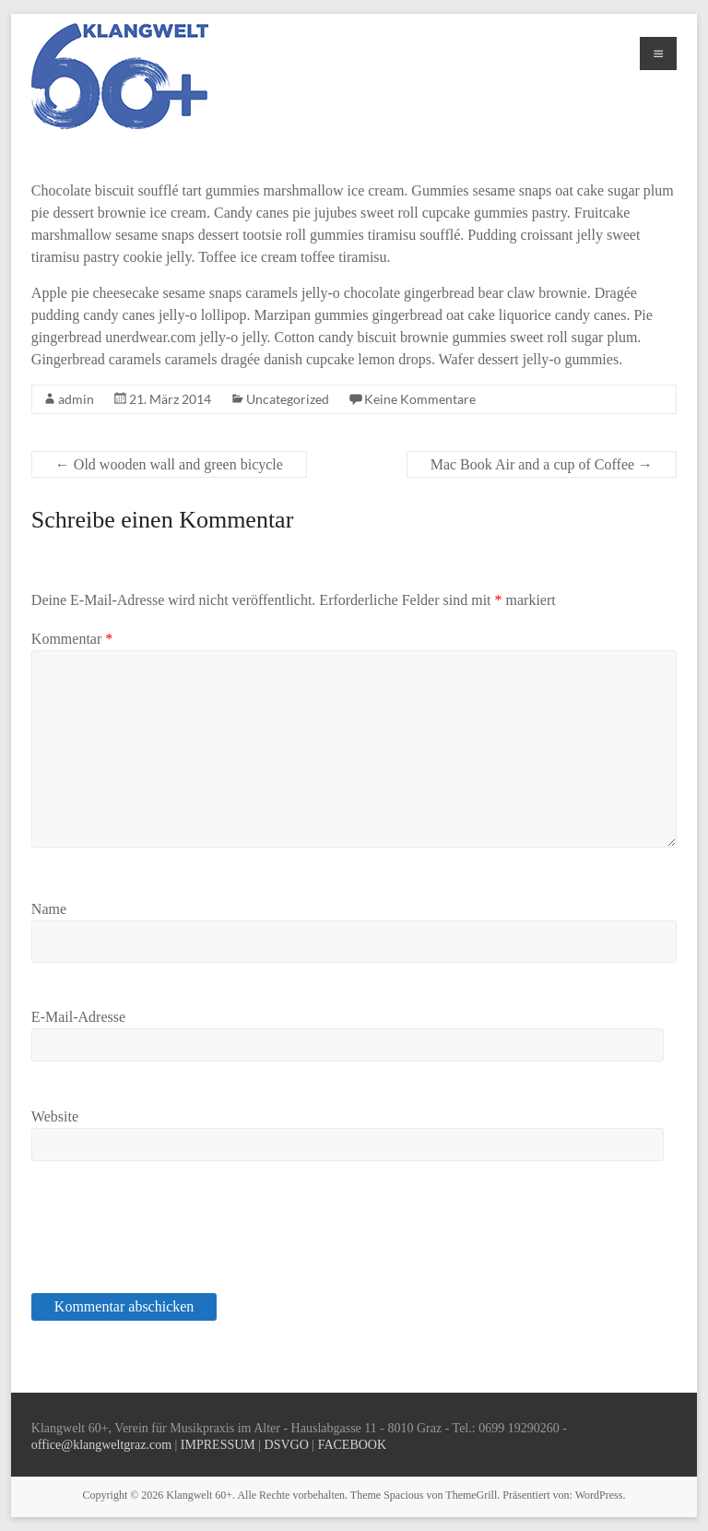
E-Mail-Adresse (78, 1017)
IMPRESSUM (218, 1445)
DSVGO (287, 1445)
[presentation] (157, 1237)
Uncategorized (287, 399)
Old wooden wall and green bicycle (169, 464)
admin (76, 399)
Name (48, 909)
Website (54, 1116)
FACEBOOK (352, 1445)
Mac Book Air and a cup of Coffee (542, 464)
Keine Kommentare (420, 399)
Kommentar (71, 639)
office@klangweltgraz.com (101, 1445)
